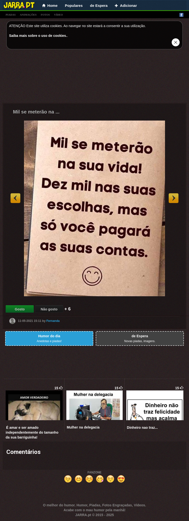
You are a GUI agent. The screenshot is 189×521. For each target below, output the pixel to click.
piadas (11, 14)
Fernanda (52, 321)
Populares (74, 5)
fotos (45, 14)
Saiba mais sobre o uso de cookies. (38, 36)
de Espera (99, 5)
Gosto (19, 309)
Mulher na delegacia (83, 427)
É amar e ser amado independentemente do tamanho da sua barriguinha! (32, 432)
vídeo (58, 14)
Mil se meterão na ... (36, 111)
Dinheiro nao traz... (142, 427)
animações (28, 14)
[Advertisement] (94, 77)
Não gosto (49, 309)
